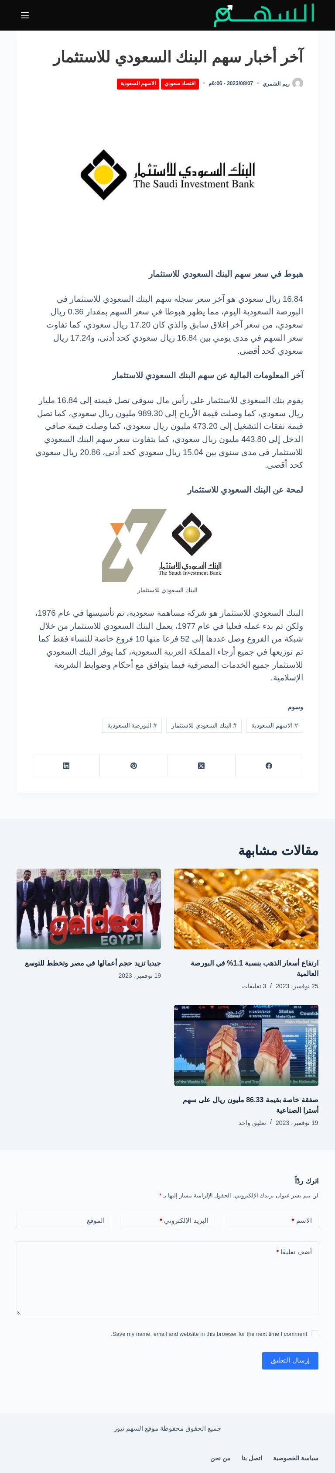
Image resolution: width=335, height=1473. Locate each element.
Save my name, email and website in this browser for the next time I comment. (209, 1334)
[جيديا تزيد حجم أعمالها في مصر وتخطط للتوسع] (89, 909)
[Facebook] (269, 766)
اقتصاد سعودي (179, 83)
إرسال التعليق (290, 1360)
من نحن (220, 1458)
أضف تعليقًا (293, 1252)
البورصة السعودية (132, 725)
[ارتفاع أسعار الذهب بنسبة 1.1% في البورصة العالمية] (246, 909)
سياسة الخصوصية (295, 1458)
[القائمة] (25, 15)
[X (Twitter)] (201, 766)
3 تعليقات (254, 986)
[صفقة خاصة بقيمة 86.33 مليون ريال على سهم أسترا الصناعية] (246, 1045)
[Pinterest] (133, 766)
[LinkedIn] (65, 766)
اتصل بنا (252, 1458)
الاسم (302, 1220)
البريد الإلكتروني (184, 1220)
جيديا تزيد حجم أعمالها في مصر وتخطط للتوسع (93, 963)
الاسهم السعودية (138, 83)
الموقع (96, 1220)
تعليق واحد (252, 1122)
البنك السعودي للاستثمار (203, 725)
